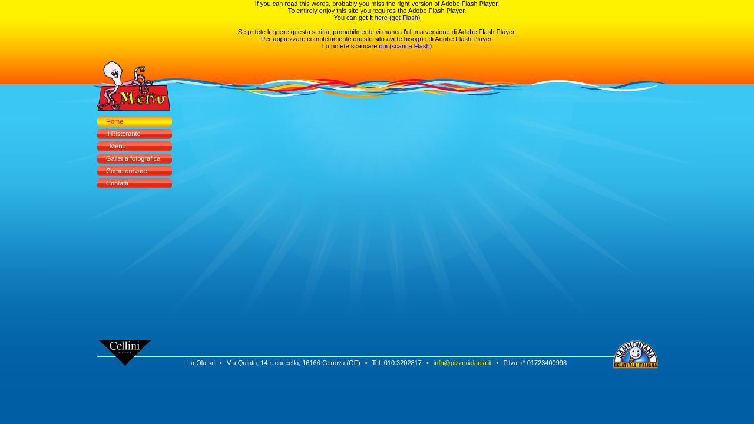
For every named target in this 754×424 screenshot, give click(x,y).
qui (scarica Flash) (405, 45)
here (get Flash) (398, 17)
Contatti (117, 183)
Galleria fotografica (133, 158)
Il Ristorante (123, 133)
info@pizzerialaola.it (463, 362)
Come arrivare (126, 170)
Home (114, 121)
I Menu (116, 146)
